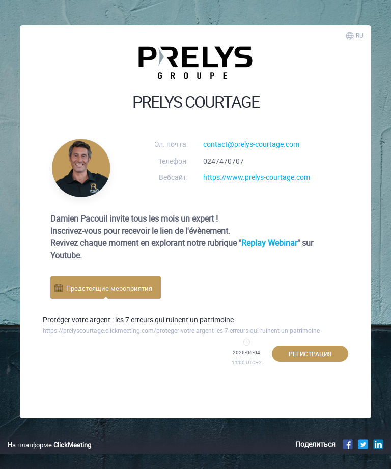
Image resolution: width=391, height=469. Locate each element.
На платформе (49, 444)
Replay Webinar (269, 242)
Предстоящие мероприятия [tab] (102, 288)
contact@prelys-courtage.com (251, 144)
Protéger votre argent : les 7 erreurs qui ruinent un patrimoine (138, 319)
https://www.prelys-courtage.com (256, 177)
